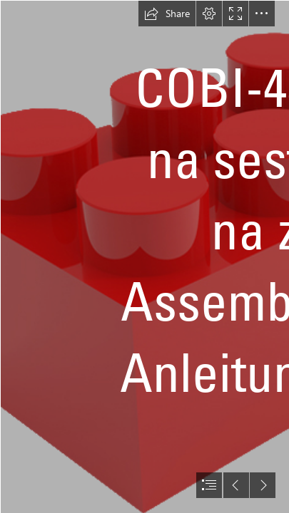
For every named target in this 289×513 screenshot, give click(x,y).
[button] (167, 13)
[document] (144, 256)
